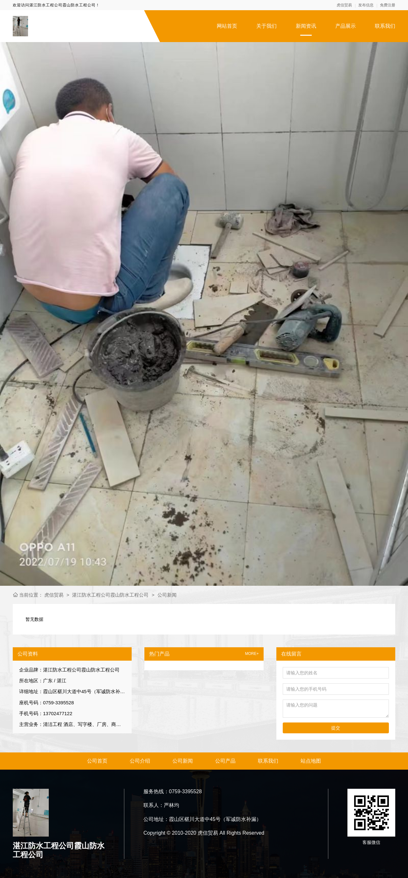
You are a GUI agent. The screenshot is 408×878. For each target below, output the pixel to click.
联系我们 (385, 26)
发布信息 (366, 5)
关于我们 (266, 26)
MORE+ (252, 654)
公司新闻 (167, 595)
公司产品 (225, 761)
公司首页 (97, 761)
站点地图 (311, 761)
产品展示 (345, 26)
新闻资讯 (306, 26)
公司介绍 (140, 761)
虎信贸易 (344, 5)
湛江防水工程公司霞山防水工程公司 (110, 595)
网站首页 (227, 26)
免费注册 (387, 5)
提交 (335, 727)
